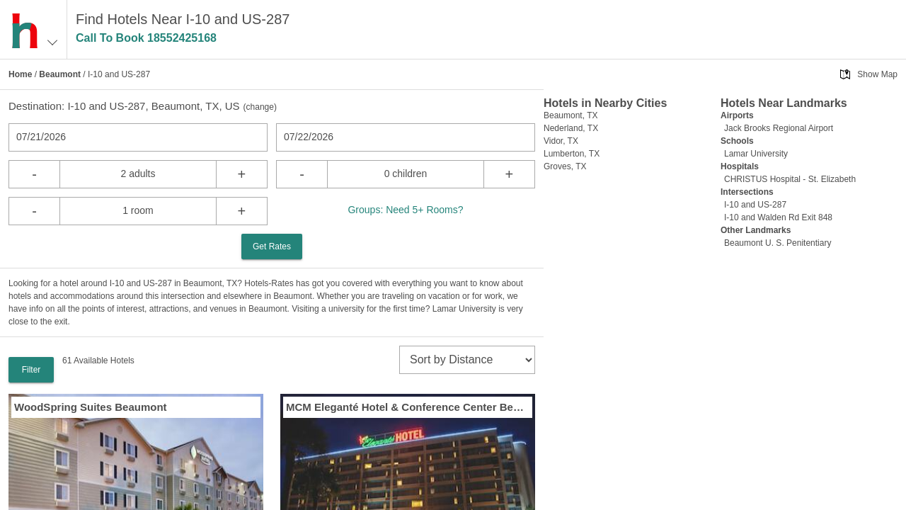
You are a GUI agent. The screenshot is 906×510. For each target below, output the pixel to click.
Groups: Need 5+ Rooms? (405, 209)
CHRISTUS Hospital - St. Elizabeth (790, 179)
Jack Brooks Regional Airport (778, 128)
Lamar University (756, 154)
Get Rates (272, 246)
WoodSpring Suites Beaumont (90, 407)
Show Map (877, 74)
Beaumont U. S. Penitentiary (777, 243)
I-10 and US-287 (755, 205)
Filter (31, 370)
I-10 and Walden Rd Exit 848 (778, 217)
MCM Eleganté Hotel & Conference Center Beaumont (407, 407)
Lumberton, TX (572, 154)
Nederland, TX (571, 128)
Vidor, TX (561, 141)
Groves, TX (565, 166)
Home (20, 74)
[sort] (467, 360)
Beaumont (60, 74)
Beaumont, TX (571, 115)
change (260, 107)
